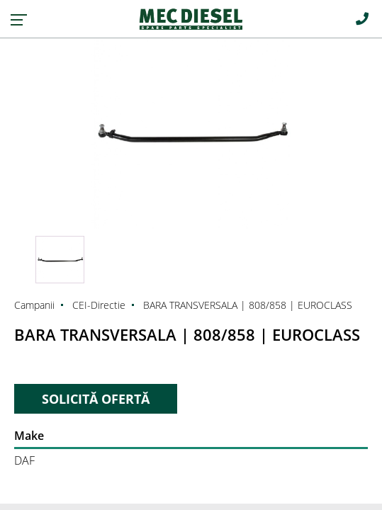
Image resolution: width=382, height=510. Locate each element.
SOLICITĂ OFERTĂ (96, 398)
